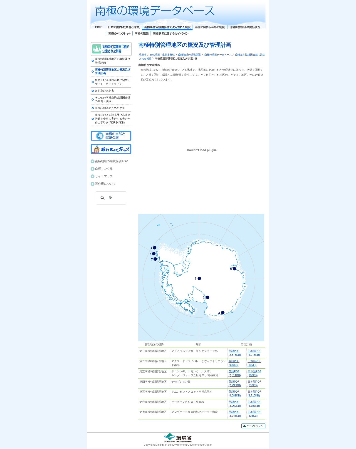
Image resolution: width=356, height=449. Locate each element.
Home (98, 27)
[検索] (110, 198)
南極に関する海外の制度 (210, 27)
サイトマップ (104, 176)
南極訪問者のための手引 (110, 108)
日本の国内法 (124, 27)
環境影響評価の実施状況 (244, 27)
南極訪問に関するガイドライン (171, 34)
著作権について (105, 183)
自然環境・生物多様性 (162, 54)
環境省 (142, 54)
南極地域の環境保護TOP (111, 161)
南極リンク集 (104, 168)
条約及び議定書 (104, 90)
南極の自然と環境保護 (111, 136)
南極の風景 (141, 34)
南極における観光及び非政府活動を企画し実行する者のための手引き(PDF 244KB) (112, 118)
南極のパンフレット (119, 34)
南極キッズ (111, 149)
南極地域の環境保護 (189, 54)
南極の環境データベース (218, 54)
